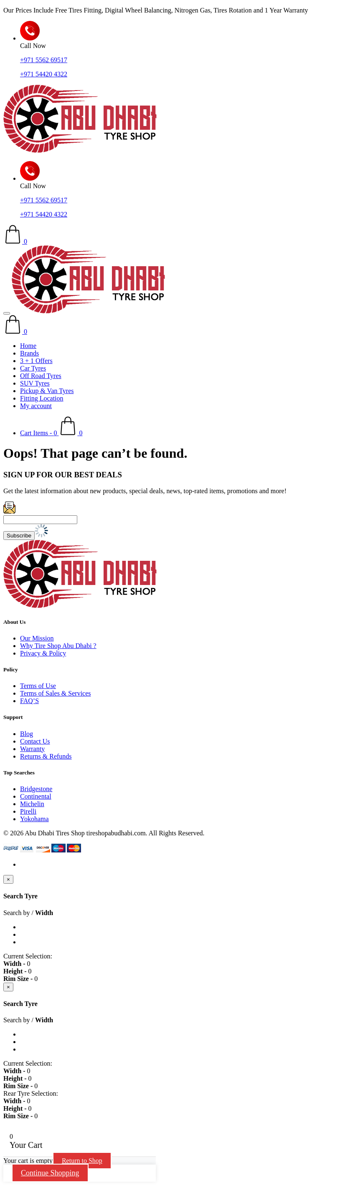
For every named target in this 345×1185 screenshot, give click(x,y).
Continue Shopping (50, 1173)
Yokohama (34, 818)
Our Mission (36, 638)
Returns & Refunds (46, 756)
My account (36, 405)
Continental (35, 796)
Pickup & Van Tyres (47, 390)
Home (28, 345)
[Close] (8, 879)
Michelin (32, 803)
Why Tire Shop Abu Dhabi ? (58, 645)
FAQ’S (29, 700)
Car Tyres (33, 368)
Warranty (32, 748)
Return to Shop (82, 1160)
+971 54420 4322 (43, 74)
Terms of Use (38, 685)
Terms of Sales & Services (55, 693)
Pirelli (28, 811)
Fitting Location (41, 398)
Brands (29, 353)
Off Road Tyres (40, 375)
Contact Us (35, 741)
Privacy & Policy (43, 653)
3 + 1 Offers (36, 360)
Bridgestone (36, 788)
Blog (26, 733)
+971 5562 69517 (43, 59)
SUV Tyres (35, 383)
